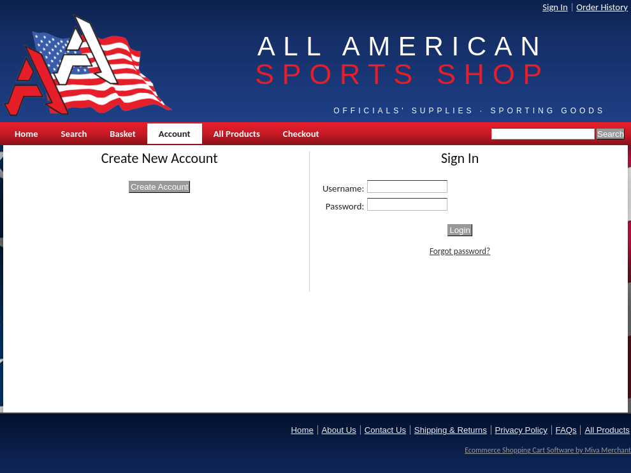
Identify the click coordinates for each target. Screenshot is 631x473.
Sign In (555, 7)
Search (74, 133)
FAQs (566, 430)
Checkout (301, 133)
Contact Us (385, 430)
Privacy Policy (521, 430)
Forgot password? (460, 251)
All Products (237, 133)
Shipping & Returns (450, 430)
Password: (345, 206)
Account (175, 133)
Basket (122, 133)
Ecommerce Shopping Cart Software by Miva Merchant (548, 450)
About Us (339, 430)
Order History (602, 7)
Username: (343, 188)
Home (26, 133)
